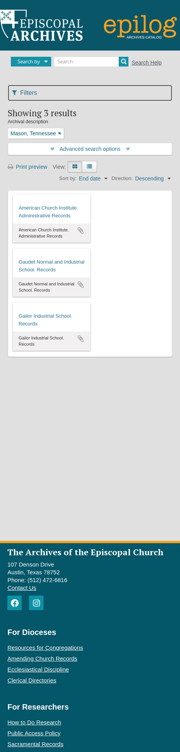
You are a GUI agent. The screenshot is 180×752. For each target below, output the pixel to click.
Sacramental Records (35, 744)
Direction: (122, 178)
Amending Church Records (42, 658)
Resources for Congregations (45, 647)
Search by (28, 61)
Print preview (27, 167)
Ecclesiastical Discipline (38, 669)
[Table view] (89, 167)
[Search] (91, 61)
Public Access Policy (34, 733)
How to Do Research (34, 722)
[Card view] (75, 167)
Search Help (146, 62)
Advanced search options (90, 149)
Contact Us (21, 587)
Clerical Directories (31, 680)
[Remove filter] (59, 133)
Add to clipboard (81, 230)
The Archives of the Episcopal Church (85, 552)
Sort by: (68, 178)
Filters (24, 92)
